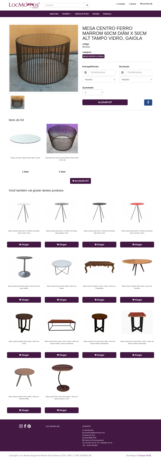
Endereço (107, 14)
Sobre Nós (54, 14)
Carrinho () (146, 4)
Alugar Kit (105, 102)
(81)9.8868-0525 (90, 438)
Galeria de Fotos (82, 14)
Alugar (24, 244)
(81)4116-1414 (89, 435)
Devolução (124, 67)
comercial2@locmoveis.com (95, 433)
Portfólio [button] (66, 14)
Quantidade (87, 88)
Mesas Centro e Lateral (93, 56)
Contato (120, 4)
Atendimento (88, 430)
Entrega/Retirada (90, 67)
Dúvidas (96, 14)
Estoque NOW (144, 455)
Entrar (132, 4)
